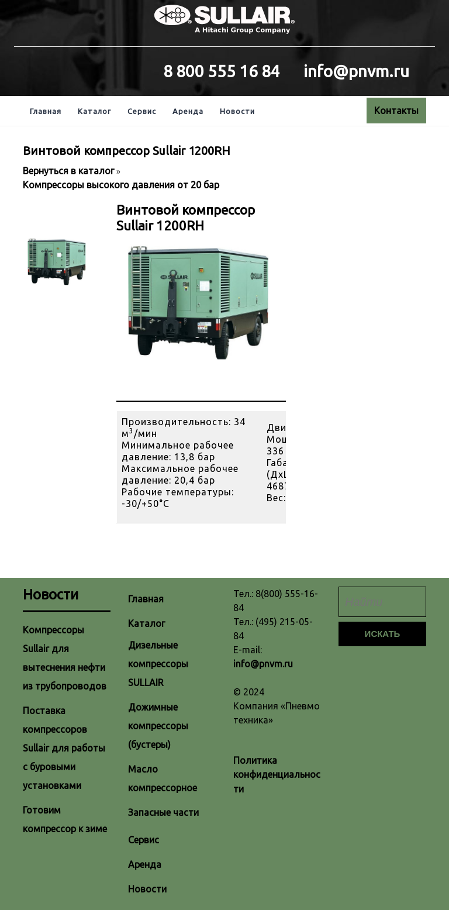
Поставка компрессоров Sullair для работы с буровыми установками (64, 748)
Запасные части (163, 812)
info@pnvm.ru (263, 664)
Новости (237, 111)
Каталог (94, 111)
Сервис (141, 111)
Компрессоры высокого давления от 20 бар (121, 185)
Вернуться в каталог (69, 171)
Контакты (396, 110)
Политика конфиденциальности (276, 774)
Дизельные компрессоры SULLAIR (158, 664)
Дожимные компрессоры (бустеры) (158, 726)
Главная (45, 111)
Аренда (187, 111)
